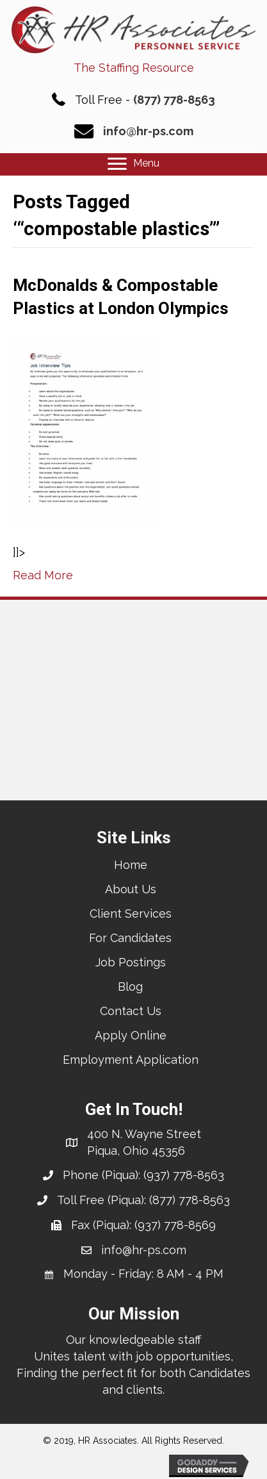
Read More (43, 575)
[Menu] (133, 164)
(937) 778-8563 (183, 1175)
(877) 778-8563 (174, 99)
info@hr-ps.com (148, 131)
